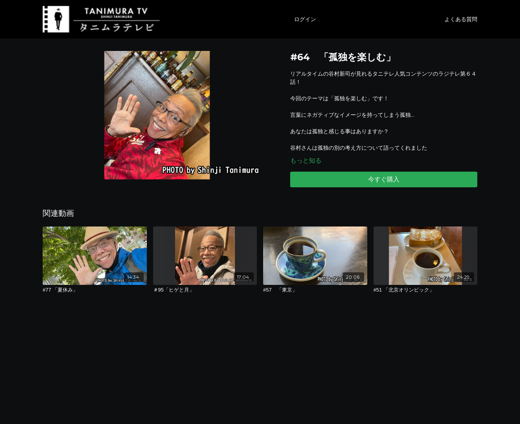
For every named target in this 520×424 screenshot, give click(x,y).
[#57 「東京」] (315, 290)
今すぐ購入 (383, 179)
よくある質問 (460, 19)
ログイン (305, 19)
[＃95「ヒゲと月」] (205, 290)
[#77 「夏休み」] (95, 290)
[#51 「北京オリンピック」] (426, 290)
